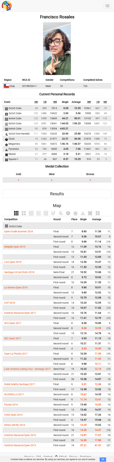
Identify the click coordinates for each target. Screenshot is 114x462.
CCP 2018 (9, 302)
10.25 (77, 159)
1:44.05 (64, 123)
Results (57, 193)
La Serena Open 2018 (15, 287)
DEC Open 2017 (12, 338)
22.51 (65, 138)
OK (103, 459)
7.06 (78, 149)
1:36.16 (64, 143)
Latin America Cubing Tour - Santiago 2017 (27, 369)
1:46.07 (76, 143)
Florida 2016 (11, 404)
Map (57, 205)
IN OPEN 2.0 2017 (14, 394)
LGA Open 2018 (12, 262)
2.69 (65, 113)
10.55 (77, 108)
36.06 (77, 138)
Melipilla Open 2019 (14, 246)
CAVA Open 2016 (13, 414)
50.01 (77, 118)
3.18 (65, 154)
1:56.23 (76, 123)
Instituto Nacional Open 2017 (20, 313)
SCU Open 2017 (12, 323)
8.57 (65, 159)
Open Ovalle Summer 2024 (18, 231)
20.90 (65, 133)
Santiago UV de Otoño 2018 (19, 272)
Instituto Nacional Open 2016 (20, 435)
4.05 (65, 149)
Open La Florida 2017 (15, 353)
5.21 (78, 154)
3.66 (78, 113)
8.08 (65, 108)
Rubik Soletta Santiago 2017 (19, 384)
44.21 (65, 118)
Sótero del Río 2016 (14, 425)
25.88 (77, 133)
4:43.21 (64, 128)
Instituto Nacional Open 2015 (20, 445)
